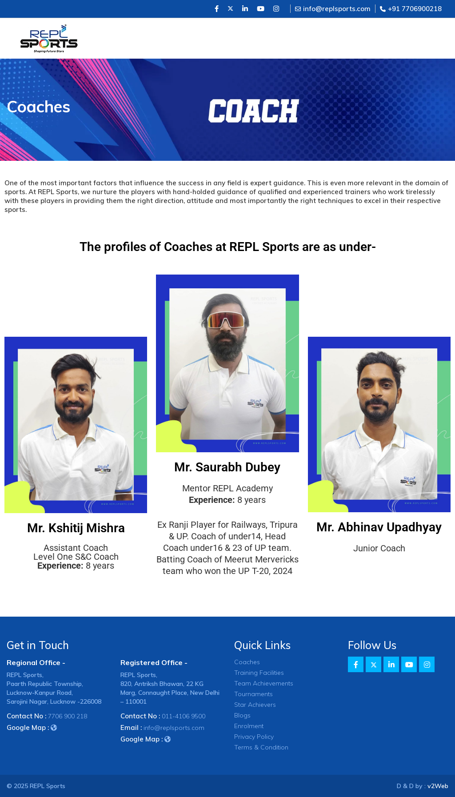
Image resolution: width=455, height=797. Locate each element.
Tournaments (253, 694)
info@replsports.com (333, 8)
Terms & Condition (261, 747)
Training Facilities (259, 673)
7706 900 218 (67, 716)
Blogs (242, 715)
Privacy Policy (254, 737)
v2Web (437, 786)
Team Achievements (263, 683)
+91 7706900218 (411, 8)
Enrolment (248, 726)
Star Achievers (255, 705)
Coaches (247, 662)
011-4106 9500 (183, 716)
